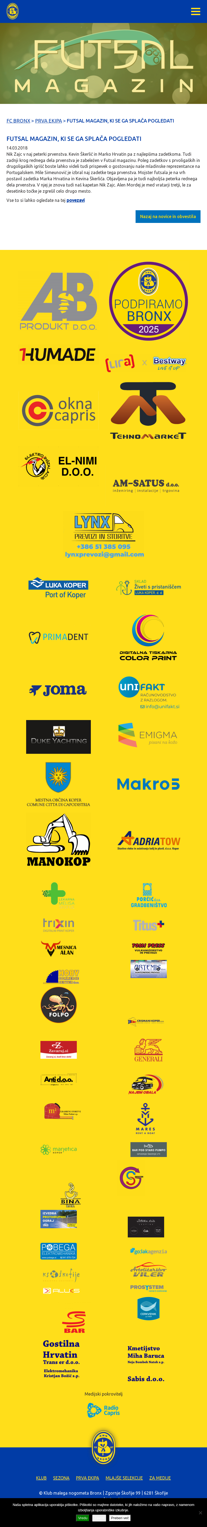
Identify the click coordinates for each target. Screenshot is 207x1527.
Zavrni (99, 1518)
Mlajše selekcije (124, 1477)
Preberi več (120, 1518)
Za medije (160, 1477)
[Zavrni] (200, 1512)
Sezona (61, 1477)
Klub (41, 1477)
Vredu (82, 1518)
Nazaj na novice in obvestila (168, 216)
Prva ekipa (87, 1477)
